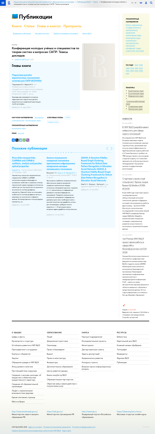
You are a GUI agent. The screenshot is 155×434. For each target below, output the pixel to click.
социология (130, 51)
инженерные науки (133, 38)
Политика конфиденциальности (83, 427)
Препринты (72, 26)
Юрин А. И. (61, 173)
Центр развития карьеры (57, 371)
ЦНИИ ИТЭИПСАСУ (22, 60)
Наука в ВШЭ (86, 34)
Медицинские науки (135, 96)
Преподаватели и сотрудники (24, 349)
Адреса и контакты (35, 427)
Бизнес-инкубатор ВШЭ (57, 375)
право (138, 48)
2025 (128, 68)
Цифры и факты (18, 337)
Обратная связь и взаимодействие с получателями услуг (62, 384)
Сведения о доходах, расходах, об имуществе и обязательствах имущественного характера (26, 377)
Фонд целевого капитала (22, 366)
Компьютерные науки (33, 121)
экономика (140, 51)
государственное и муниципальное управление (133, 30)
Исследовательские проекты (94, 341)
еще (127, 73)
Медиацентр (122, 354)
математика (130, 45)
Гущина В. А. (16, 170)
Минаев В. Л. (70, 173)
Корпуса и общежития (21, 354)
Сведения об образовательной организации (25, 385)
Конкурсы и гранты (90, 362)
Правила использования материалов (66, 34)
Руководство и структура (22, 341)
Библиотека (122, 337)
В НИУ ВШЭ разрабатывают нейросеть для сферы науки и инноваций (135, 130)
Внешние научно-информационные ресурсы (96, 367)
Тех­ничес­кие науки (135, 109)
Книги (16, 26)
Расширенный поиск (42, 34)
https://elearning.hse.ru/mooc (129, 411)
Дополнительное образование (60, 366)
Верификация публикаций (22, 34)
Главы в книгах (49, 26)
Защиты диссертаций (90, 354)
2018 (141, 71)
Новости (127, 118)
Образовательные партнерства (60, 379)
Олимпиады (52, 345)
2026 (141, 65)
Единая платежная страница (23, 397)
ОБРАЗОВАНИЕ (54, 332)
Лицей (49, 337)
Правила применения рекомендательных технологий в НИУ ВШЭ (36, 431)
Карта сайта (66, 431)
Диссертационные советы (93, 349)
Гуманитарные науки (136, 91)
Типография (122, 349)
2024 (132, 68)
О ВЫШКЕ (17, 332)
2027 (136, 65)
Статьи (29, 26)
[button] (53, 152)
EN (135, 3)
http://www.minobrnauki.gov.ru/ (25, 411)
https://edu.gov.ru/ (55, 411)
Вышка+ (50, 354)
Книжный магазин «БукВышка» (129, 345)
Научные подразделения (92, 337)
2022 (141, 68)
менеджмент (131, 48)
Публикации (35, 16)
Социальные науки (135, 106)
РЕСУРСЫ (122, 332)
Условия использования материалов (57, 427)
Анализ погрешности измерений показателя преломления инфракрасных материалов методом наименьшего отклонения (61, 163)
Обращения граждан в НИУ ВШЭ (25, 362)
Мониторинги (87, 345)
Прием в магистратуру (56, 358)
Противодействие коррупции (24, 371)
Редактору (146, 426)
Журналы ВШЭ (123, 358)
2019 (136, 71)
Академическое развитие (92, 358)
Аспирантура (52, 362)
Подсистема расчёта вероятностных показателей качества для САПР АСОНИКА (26, 78)
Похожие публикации (29, 148)
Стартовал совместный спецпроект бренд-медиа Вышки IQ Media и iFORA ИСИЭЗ (135, 183)
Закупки (15, 358)
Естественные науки (136, 93)
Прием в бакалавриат (56, 349)
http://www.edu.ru (89, 411)
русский (21, 133)
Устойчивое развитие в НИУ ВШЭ (26, 345)
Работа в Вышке (18, 401)
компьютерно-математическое (132, 41)
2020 (132, 71)
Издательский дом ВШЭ (127, 341)
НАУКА (85, 332)
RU (132, 3)
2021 (128, 71)
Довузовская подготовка (57, 341)
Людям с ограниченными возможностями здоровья (22, 391)
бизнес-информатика (134, 25)
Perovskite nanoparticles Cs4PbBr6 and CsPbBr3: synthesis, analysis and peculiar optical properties (27, 162)
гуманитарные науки (133, 35)
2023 (136, 68)
